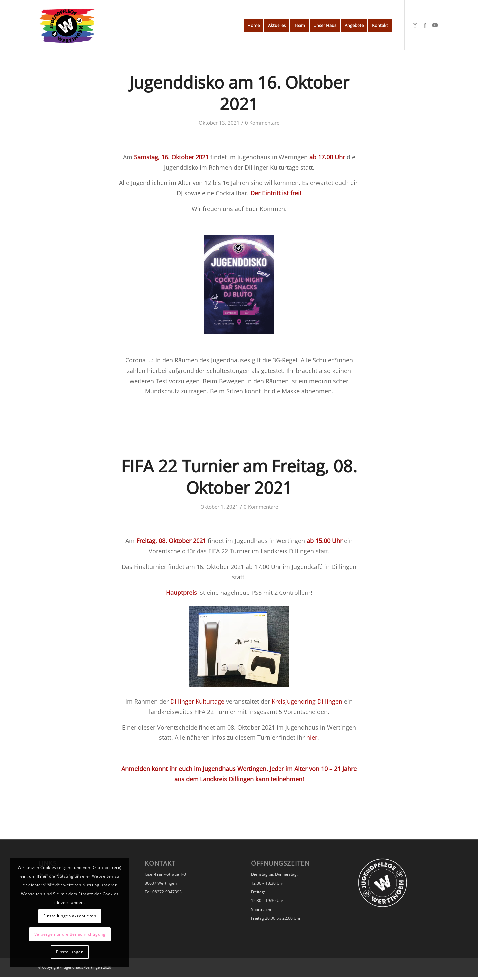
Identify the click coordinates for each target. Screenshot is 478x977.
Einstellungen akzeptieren (69, 916)
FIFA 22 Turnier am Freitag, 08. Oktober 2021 (239, 477)
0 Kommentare (262, 122)
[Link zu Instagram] (415, 25)
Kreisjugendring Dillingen (307, 701)
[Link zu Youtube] (435, 25)
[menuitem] (253, 25)
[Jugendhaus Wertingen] (67, 25)
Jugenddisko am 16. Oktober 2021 (239, 93)
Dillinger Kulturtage (197, 701)
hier (311, 737)
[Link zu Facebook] (425, 25)
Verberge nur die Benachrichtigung (70, 934)
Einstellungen (70, 952)
